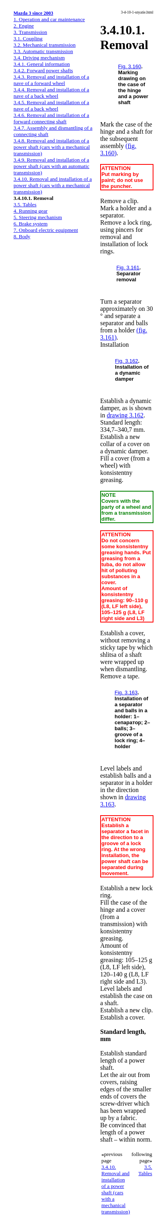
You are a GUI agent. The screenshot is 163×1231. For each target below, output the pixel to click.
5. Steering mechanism (38, 217)
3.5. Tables (25, 204)
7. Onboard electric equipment (46, 230)
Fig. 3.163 (126, 693)
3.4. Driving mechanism (39, 58)
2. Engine (24, 26)
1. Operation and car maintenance (49, 19)
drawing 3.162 (125, 415)
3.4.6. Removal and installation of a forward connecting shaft (51, 118)
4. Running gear (31, 211)
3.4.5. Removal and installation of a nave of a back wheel (51, 105)
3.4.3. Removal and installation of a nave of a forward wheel (51, 80)
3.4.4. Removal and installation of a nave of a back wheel (51, 93)
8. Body (22, 236)
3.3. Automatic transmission (43, 51)
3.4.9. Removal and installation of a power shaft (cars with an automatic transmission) (51, 166)
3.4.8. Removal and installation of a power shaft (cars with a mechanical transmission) (52, 147)
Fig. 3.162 (126, 361)
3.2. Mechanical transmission (45, 45)
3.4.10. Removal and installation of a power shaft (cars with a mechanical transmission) (53, 185)
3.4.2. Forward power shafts (43, 70)
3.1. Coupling (28, 38)
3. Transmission (30, 32)
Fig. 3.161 (128, 268)
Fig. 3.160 (129, 66)
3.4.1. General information (42, 64)
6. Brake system (31, 224)
